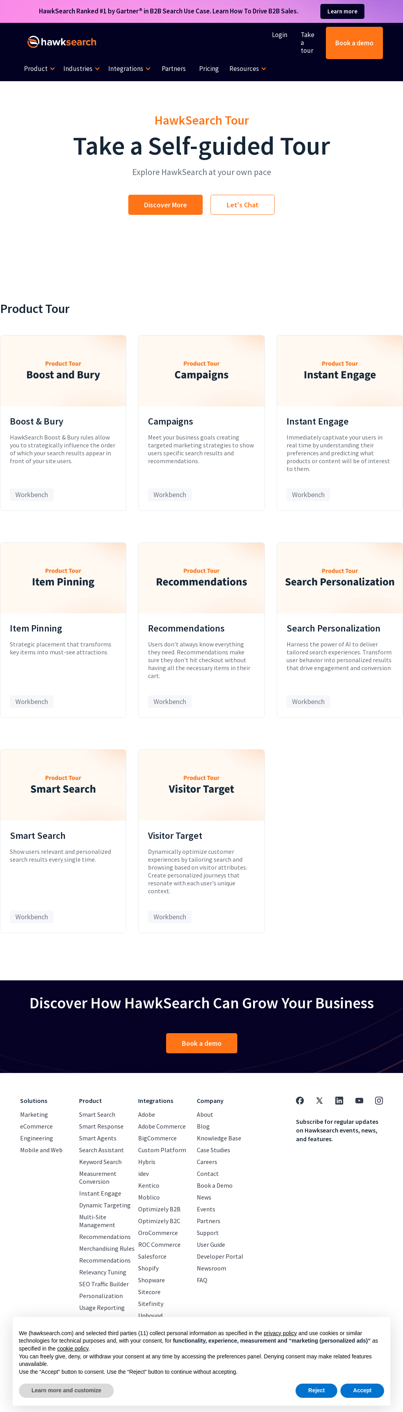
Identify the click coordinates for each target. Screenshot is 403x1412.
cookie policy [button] (73, 1348)
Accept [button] (362, 1390)
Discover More (165, 204)
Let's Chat (243, 204)
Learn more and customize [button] (66, 1390)
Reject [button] (316, 1390)
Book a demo (354, 43)
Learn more (342, 11)
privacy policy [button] (280, 1333)
